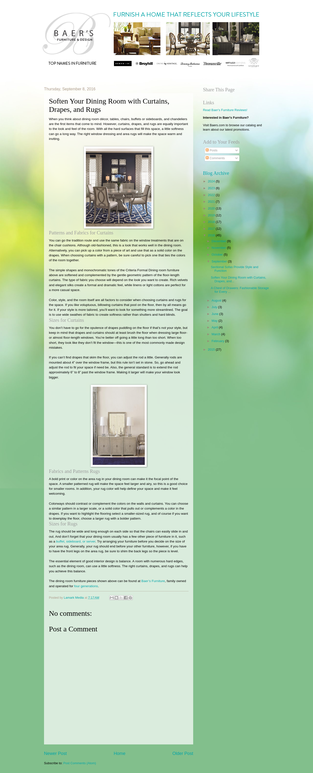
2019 (212, 215)
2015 (212, 349)
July (215, 307)
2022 (212, 195)
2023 (212, 188)
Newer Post (55, 753)
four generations (86, 586)
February (218, 341)
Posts (211, 150)
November (219, 248)
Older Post (182, 753)
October (218, 254)
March (216, 334)
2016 (212, 235)
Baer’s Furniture (153, 581)
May (215, 321)
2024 (212, 181)
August (217, 300)
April (215, 327)
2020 (212, 208)
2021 (212, 201)
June (215, 314)
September (220, 261)
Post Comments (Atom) (79, 763)
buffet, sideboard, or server (75, 541)
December (219, 241)
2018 (212, 222)
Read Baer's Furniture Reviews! (225, 110)
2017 (212, 228)
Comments (215, 158)
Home (119, 753)
